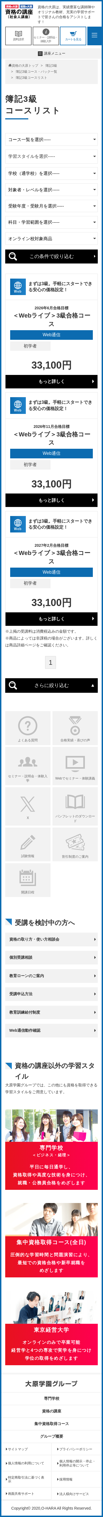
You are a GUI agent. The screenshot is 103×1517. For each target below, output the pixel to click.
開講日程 (27, 892)
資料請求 (18, 35)
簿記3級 (51, 66)
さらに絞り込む (51, 685)
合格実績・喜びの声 (75, 740)
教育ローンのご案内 (26, 976)
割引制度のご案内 (75, 857)
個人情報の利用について (26, 1463)
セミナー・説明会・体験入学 (46, 36)
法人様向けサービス (74, 1494)
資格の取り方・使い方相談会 (34, 939)
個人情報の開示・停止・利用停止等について (77, 1463)
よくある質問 (28, 740)
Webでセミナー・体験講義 (75, 778)
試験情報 (27, 856)
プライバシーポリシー (75, 1449)
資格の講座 (51, 1411)
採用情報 (66, 1479)
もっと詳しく (51, 381)
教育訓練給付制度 (24, 1012)
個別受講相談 (20, 957)
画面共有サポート (21, 1494)
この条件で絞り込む (51, 256)
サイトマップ (18, 1449)
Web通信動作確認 (24, 1030)
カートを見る (73, 35)
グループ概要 (51, 1436)
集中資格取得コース (51, 1423)
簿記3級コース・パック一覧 (36, 72)
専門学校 (51, 1398)
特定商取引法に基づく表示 (26, 1479)
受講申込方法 (20, 994)
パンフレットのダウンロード (75, 818)
